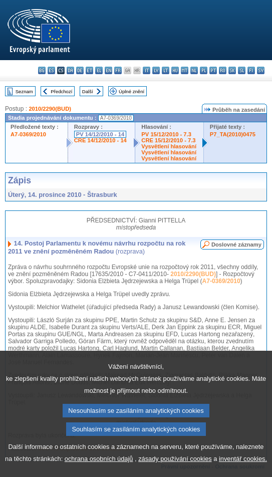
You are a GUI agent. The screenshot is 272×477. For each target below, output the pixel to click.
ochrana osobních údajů (99, 470)
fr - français (118, 70)
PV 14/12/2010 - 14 (100, 134)
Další (87, 91)
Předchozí (61, 91)
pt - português (213, 70)
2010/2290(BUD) (50, 109)
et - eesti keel (89, 70)
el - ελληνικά (99, 70)
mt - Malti (184, 70)
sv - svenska (260, 70)
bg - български (42, 70)
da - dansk (70, 70)
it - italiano (146, 70)
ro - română (222, 70)
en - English (108, 70)
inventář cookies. (243, 470)
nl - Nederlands (194, 70)
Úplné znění (131, 91)
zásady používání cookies (175, 470)
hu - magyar (175, 70)
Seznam (24, 91)
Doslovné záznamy (236, 245)
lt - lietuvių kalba (165, 70)
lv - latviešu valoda (156, 70)
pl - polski (203, 70)
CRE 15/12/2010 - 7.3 (168, 140)
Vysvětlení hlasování (168, 146)
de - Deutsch (80, 70)
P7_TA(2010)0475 (232, 134)
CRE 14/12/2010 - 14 (100, 140)
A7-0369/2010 (28, 134)
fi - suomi (251, 70)
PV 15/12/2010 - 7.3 (166, 134)
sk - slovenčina (232, 70)
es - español (51, 70)
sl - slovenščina (241, 70)
